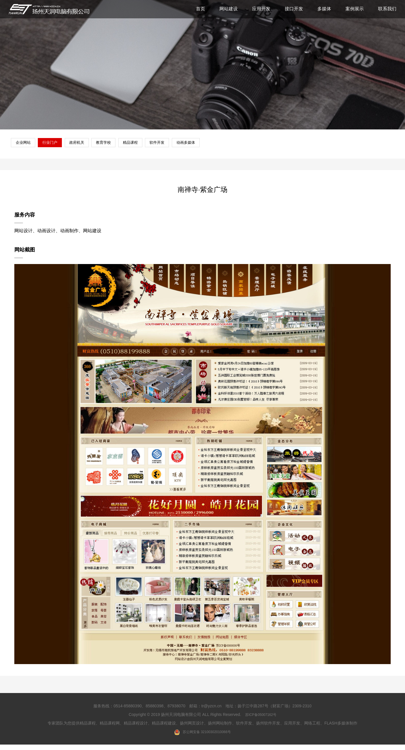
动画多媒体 (242, 146)
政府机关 (96, 146)
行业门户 (60, 146)
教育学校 (132, 146)
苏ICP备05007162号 (260, 719)
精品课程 (168, 146)
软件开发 (204, 146)
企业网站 (24, 146)
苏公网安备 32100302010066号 (202, 737)
